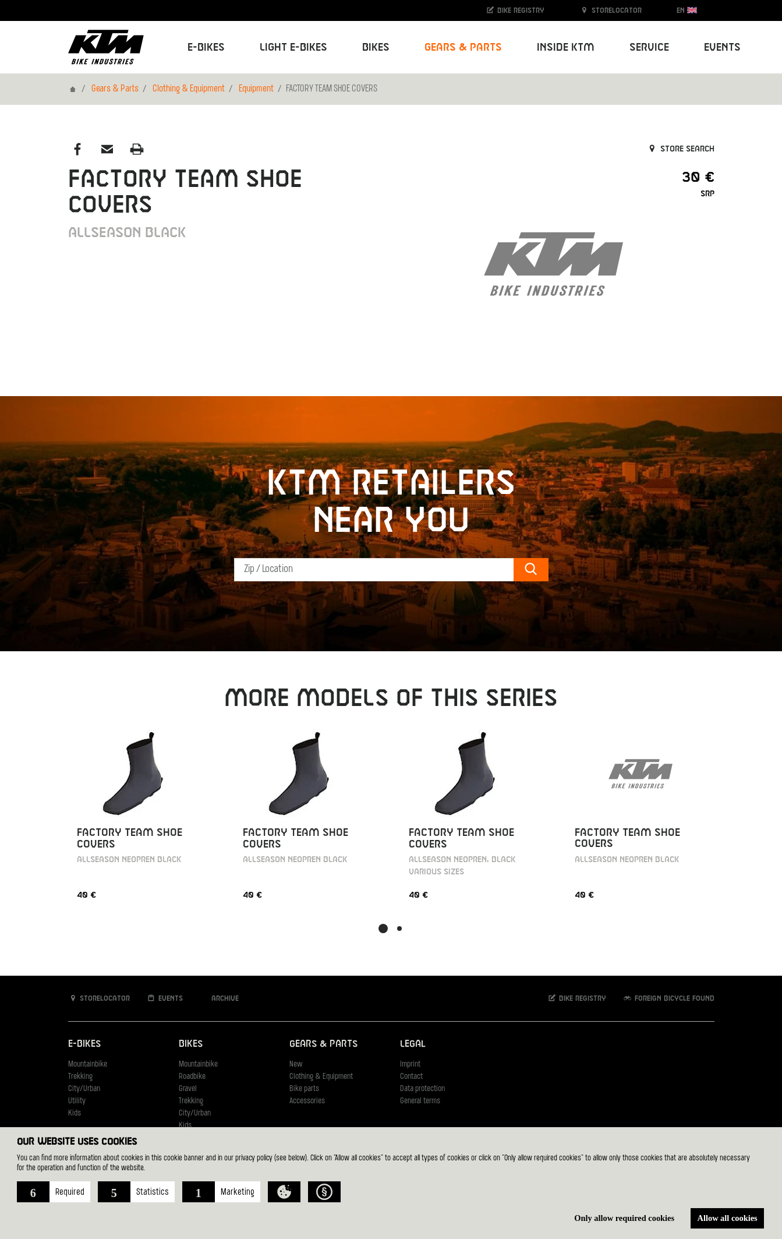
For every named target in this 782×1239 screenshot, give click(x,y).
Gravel (188, 1089)
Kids (74, 1113)
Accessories (307, 1101)
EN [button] (687, 10)
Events (722, 47)
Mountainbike (87, 1064)
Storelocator (610, 10)
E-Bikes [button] (206, 47)
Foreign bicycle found (668, 998)
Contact (411, 1076)
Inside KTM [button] (566, 47)
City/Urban (84, 1089)
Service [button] (649, 47)
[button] (53, 1191)
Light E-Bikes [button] (293, 47)
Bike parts (304, 1089)
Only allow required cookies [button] (624, 1218)
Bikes (191, 1044)
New (295, 1064)
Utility (77, 1101)
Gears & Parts (115, 89)
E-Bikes (84, 1044)
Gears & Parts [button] (463, 47)
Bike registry (514, 10)
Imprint (410, 1064)
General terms (420, 1101)
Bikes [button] (376, 47)
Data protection (422, 1089)
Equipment (256, 89)
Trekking (80, 1076)
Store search (680, 149)
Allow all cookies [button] (728, 1218)
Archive (219, 998)
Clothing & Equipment (189, 89)
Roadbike (192, 1076)
